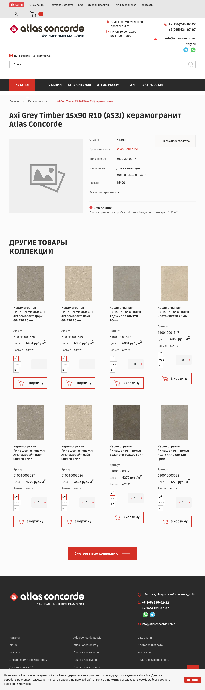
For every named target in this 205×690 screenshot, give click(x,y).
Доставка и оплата (150, 636)
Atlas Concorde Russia (87, 628)
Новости (15, 644)
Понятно (192, 679)
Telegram (185, 41)
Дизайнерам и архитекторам (28, 652)
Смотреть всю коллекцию (96, 545)
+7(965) (182, 21)
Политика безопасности (153, 652)
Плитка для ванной (86, 644)
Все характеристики (102, 183)
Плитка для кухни (85, 652)
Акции (13, 636)
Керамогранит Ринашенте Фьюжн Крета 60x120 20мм (173, 303)
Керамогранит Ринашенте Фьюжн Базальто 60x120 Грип (127, 442)
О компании (145, 628)
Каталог (14, 628)
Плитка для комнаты (87, 660)
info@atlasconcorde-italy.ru (180, 32)
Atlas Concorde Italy (85, 636)
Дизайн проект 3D (21, 660)
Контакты (144, 644)
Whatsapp (193, 41)
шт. (16, 361)
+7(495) (182, 15)
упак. (17, 355)
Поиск (191, 55)
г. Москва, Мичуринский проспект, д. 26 (127, 15)
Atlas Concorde (127, 140)
